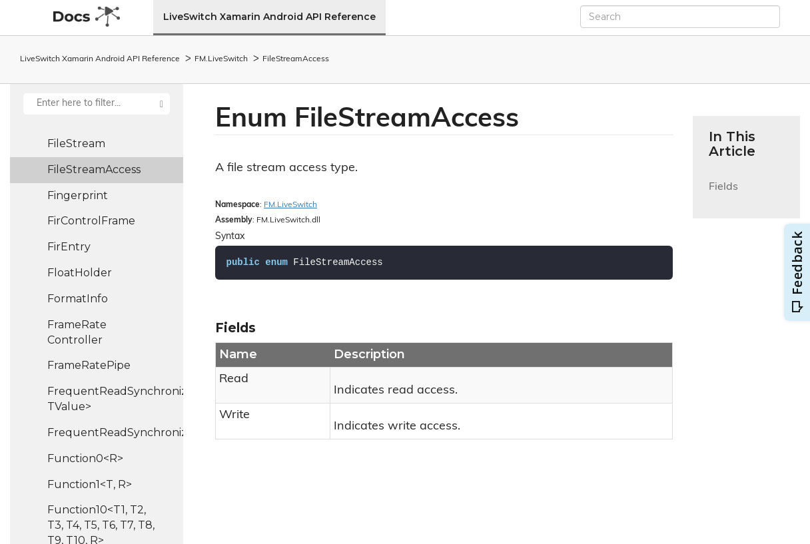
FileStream (76, 143)
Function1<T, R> (89, 484)
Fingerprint (77, 195)
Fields (723, 195)
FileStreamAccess (295, 59)
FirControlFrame (91, 220)
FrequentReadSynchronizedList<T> (115, 432)
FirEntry (69, 246)
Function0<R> (85, 458)
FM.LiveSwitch (221, 59)
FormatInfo (77, 298)
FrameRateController (77, 332)
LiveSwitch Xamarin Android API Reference (269, 17)
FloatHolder (79, 272)
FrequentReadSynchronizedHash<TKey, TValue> (115, 399)
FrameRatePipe (89, 365)
